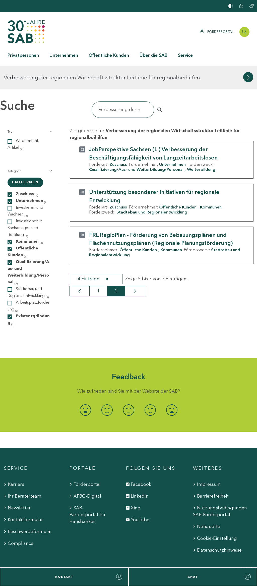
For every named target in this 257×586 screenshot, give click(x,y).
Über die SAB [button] (153, 55)
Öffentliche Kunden (178, 184)
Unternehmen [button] (63, 55)
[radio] (85, 387)
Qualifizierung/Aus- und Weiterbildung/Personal (136, 146)
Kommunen (211, 184)
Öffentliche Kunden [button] (109, 55)
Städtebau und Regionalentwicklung (151, 189)
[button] (29, 109)
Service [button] (185, 55)
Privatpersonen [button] (23, 55)
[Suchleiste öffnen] (244, 32)
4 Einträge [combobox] (97, 256)
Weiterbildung (201, 146)
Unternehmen (172, 141)
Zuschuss (118, 141)
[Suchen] (123, 87)
